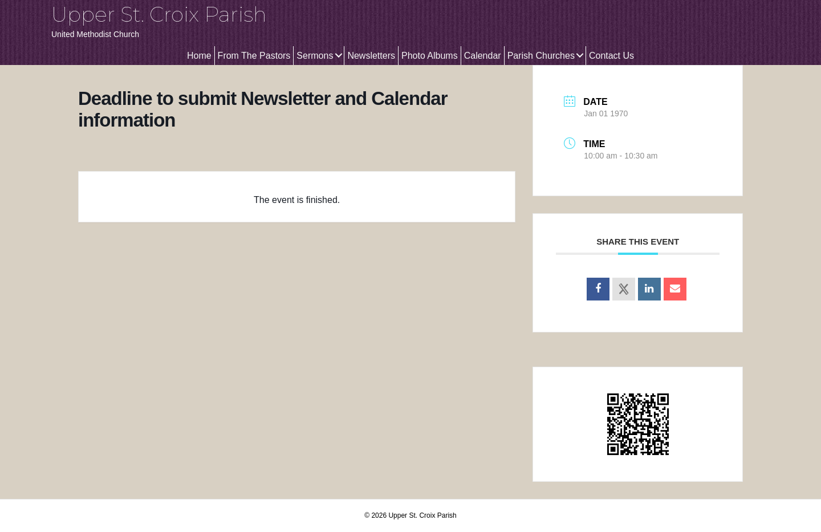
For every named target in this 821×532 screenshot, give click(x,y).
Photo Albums (429, 55)
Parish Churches (541, 55)
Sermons (314, 55)
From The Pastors (254, 55)
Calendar (482, 55)
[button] (338, 55)
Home (199, 55)
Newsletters (371, 55)
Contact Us (611, 55)
